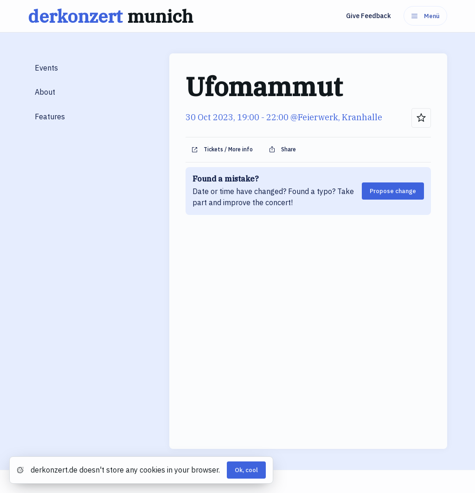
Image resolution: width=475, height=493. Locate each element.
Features (50, 116)
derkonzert (113, 16)
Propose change (393, 191)
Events (46, 67)
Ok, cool (246, 470)
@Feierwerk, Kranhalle (336, 117)
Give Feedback (368, 16)
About (45, 92)
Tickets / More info (222, 149)
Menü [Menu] (425, 16)
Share (282, 149)
